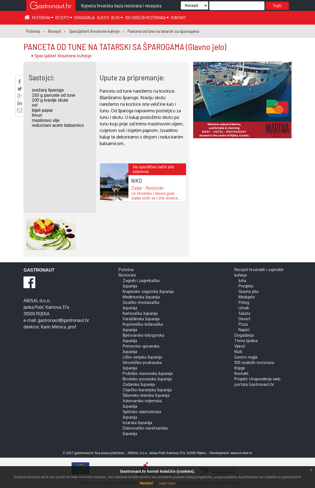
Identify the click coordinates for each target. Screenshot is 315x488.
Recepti (63, 17)
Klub (238, 351)
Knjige (239, 367)
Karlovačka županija (140, 313)
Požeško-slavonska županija (148, 373)
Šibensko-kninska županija (146, 395)
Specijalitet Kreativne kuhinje (62, 55)
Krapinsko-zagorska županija (148, 291)
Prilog (244, 302)
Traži (277, 6)
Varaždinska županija (141, 318)
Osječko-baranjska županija (147, 389)
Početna (126, 269)
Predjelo (246, 285)
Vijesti (103, 17)
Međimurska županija (141, 296)
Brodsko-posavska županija (147, 378)
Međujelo (247, 296)
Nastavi (146, 483)
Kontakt (178, 17)
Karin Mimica (53, 327)
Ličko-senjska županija (142, 356)
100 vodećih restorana (147, 17)
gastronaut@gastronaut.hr (63, 320)
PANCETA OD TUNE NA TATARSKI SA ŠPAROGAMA (124, 46)
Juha (242, 280)
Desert (245, 318)
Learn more (167, 483)
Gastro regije (246, 356)
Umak (244, 307)
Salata (244, 313)
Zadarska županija (139, 384)
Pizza (243, 324)
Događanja (84, 17)
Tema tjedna (246, 340)
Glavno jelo (249, 291)
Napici (244, 329)
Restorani (42, 17)
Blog (117, 17)
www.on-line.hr (241, 453)
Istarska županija (137, 422)
